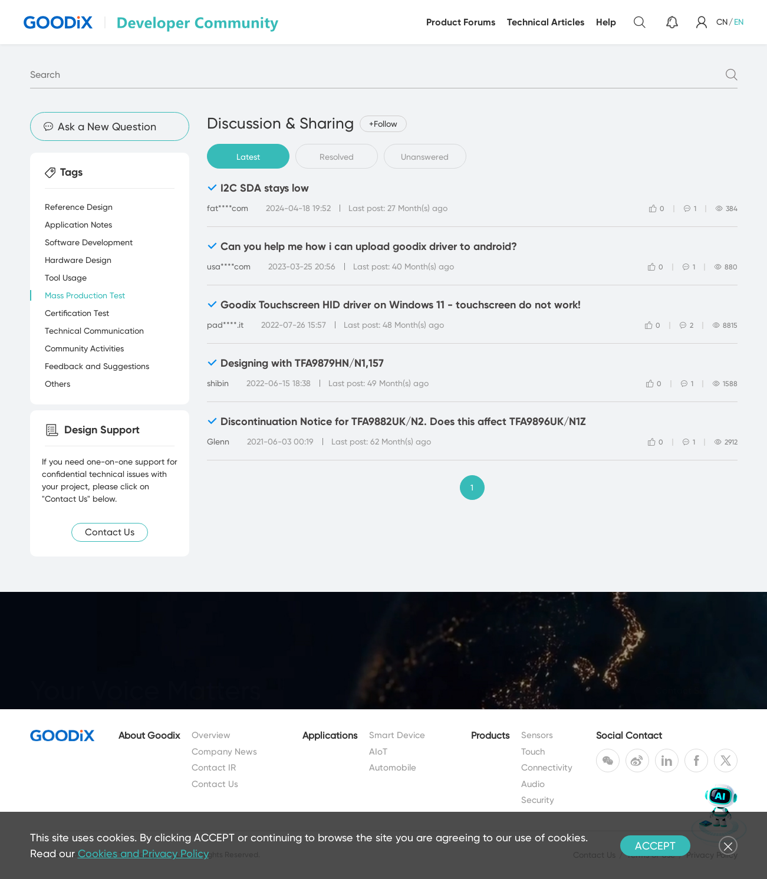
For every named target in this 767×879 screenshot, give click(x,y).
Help (606, 22)
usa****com (229, 266)
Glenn (218, 441)
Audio (533, 784)
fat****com (227, 208)
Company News (224, 751)
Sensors (537, 735)
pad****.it (225, 325)
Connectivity (546, 767)
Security (537, 800)
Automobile (392, 767)
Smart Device (397, 735)
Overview (211, 735)
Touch (533, 751)
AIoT (378, 751)
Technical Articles (545, 22)
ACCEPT (655, 846)
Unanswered (425, 157)
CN (722, 22)
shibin (218, 383)
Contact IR (214, 767)
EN (738, 22)
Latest (248, 157)
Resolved (337, 157)
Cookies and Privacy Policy (143, 853)
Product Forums (460, 22)
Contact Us (215, 784)
